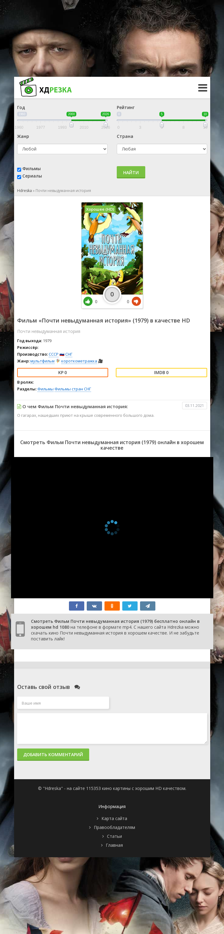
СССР (54, 354)
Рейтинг (126, 107)
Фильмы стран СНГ (73, 389)
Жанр (23, 136)
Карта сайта (114, 818)
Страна (125, 136)
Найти (131, 172)
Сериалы (32, 176)
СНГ (68, 354)
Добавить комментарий (53, 754)
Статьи (114, 836)
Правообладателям (114, 827)
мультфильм (42, 361)
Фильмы (31, 168)
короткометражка (79, 361)
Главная (114, 845)
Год (21, 107)
